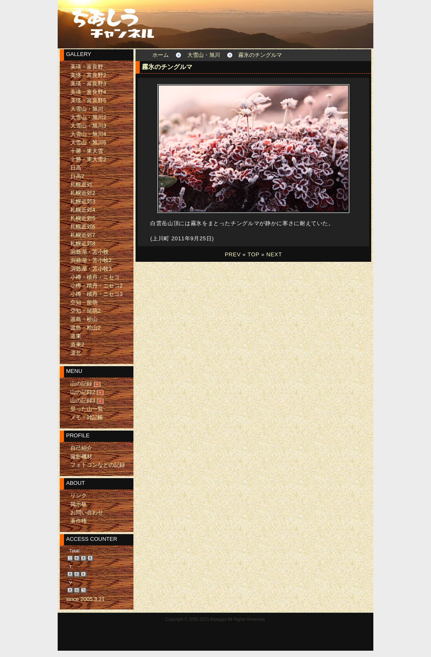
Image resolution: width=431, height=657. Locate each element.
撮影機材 (81, 456)
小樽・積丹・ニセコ (95, 277)
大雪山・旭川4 (88, 134)
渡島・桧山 (84, 319)
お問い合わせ (86, 512)
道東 (75, 336)
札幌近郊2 (82, 193)
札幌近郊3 (82, 201)
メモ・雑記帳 (86, 417)
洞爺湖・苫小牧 (89, 252)
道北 (75, 353)
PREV (233, 254)
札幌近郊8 (82, 243)
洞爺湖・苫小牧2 (91, 260)
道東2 (77, 344)
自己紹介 (81, 448)
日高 (75, 168)
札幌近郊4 (82, 210)
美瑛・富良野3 (88, 83)
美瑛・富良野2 (88, 75)
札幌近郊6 (82, 226)
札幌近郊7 (82, 235)
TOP (253, 254)
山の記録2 (82, 392)
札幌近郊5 (82, 218)
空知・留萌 (84, 302)
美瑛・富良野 (86, 67)
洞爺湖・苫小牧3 (91, 269)
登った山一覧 (86, 409)
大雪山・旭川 (203, 55)
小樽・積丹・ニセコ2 (96, 285)
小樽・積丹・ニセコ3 (96, 294)
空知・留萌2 (85, 311)
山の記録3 (82, 400)
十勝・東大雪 (86, 151)
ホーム (160, 55)
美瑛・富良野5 (88, 100)
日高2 (77, 176)
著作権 (78, 521)
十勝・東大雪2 (88, 159)
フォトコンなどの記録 (97, 465)
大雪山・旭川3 (88, 125)
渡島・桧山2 (85, 328)
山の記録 (81, 383)
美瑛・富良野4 (88, 92)
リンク (78, 495)
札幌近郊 (81, 184)
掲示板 (78, 504)
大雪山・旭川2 (88, 117)
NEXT (274, 254)
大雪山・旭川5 (88, 142)
